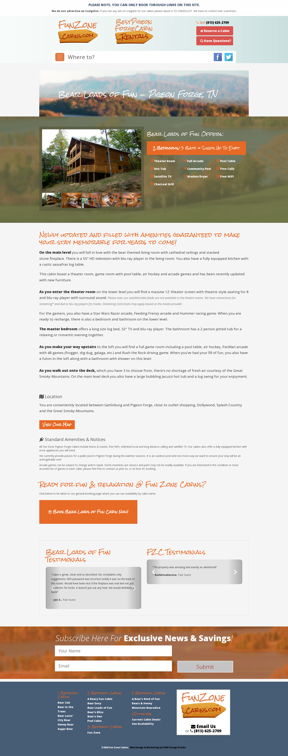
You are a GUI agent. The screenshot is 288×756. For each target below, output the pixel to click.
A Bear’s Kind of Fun (146, 699)
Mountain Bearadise (146, 707)
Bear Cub (64, 702)
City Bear (64, 720)
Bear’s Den (94, 716)
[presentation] (208, 652)
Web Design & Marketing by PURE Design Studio (158, 747)
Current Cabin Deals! (146, 719)
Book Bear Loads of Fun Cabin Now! (88, 512)
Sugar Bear (65, 729)
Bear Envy (94, 703)
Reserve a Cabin (214, 31)
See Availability (143, 723)
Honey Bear (66, 724)
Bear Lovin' (65, 716)
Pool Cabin (94, 721)
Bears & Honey (142, 703)
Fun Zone (93, 732)
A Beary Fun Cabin (99, 699)
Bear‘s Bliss (95, 712)
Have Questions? (215, 41)
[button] (53, 588)
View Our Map (57, 425)
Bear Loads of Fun (99, 707)
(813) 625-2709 (217, 22)
